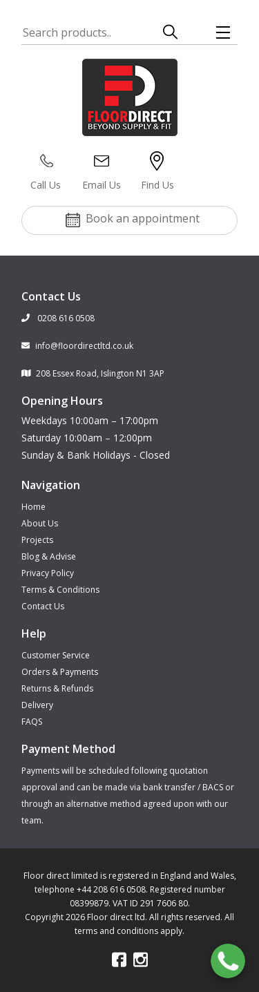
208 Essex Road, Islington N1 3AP (93, 373)
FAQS (31, 721)
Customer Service (55, 655)
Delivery (37, 705)
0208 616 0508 (58, 318)
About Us (39, 523)
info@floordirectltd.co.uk (77, 346)
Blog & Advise (48, 556)
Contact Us (42, 606)
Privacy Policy (47, 573)
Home (33, 507)
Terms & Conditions (60, 589)
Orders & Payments (59, 672)
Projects (37, 540)
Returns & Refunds (57, 688)
